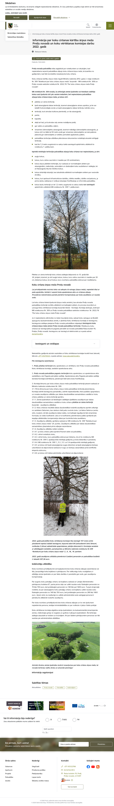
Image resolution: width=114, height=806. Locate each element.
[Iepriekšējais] (9, 706)
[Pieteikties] (101, 744)
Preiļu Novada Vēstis (15, 52)
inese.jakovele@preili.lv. (71, 356)
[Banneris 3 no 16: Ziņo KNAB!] (57, 706)
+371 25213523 (44, 356)
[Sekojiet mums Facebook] (88, 766)
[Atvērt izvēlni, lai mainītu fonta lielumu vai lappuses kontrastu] (96, 26)
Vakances (8, 766)
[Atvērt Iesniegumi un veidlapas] (94, 343)
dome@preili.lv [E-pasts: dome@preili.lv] (69, 770)
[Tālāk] (105, 706)
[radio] (49, 719)
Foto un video (13, 56)
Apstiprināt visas (40, 17)
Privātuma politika (38, 770)
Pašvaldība (9, 777)
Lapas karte (36, 777)
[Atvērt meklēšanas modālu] (88, 26)
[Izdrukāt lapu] (105, 39)
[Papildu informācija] (72, 780)
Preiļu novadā (48, 687)
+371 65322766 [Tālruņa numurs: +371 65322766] (70, 766)
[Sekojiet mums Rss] (98, 766)
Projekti (8, 774)
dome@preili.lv (37, 334)
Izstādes (11, 44)
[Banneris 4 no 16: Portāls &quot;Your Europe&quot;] (78, 706)
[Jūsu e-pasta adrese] (74, 744)
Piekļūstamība (37, 774)
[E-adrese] (65, 780)
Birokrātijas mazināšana (16, 60)
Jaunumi (11, 48)
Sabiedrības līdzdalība (16, 64)
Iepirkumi (8, 770)
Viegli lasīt (35, 766)
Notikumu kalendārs (15, 40)
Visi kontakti (72, 787)
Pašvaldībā (60, 687)
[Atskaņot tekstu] (41, 51)
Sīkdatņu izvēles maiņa (40, 781)
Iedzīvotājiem (71, 687)
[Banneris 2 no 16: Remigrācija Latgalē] (35, 706)
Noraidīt (16, 17)
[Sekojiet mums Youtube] (93, 766)
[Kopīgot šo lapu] (105, 45)
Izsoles (7, 781)
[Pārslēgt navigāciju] (110, 26)
